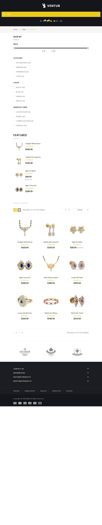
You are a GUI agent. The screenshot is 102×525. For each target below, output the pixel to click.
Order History (30, 464)
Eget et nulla (30, 171)
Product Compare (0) (20, 203)
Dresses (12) (21, 67)
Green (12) (20, 96)
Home (15, 29)
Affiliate (69, 464)
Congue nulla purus (32, 143)
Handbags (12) (22, 72)
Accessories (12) (23, 63)
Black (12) (20, 87)
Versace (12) (21, 125)
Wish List (43, 464)
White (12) (20, 101)
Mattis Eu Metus (51, 350)
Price (15, 44)
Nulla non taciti (25, 386)
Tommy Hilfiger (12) (24, 121)
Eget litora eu (30, 185)
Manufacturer (20, 107)
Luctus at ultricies (25, 350)
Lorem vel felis (51, 314)
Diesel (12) (20, 116)
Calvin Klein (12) (23, 112)
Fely (28, 472)
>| (22, 406)
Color (16, 83)
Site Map (16, 464)
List (19, 210)
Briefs (33, 29)
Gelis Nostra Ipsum (25, 314)
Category (18, 58)
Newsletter (56, 464)
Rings (24, 29)
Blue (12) (20, 92)
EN (56, 21)
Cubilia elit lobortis (33, 157)
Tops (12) (20, 76)
